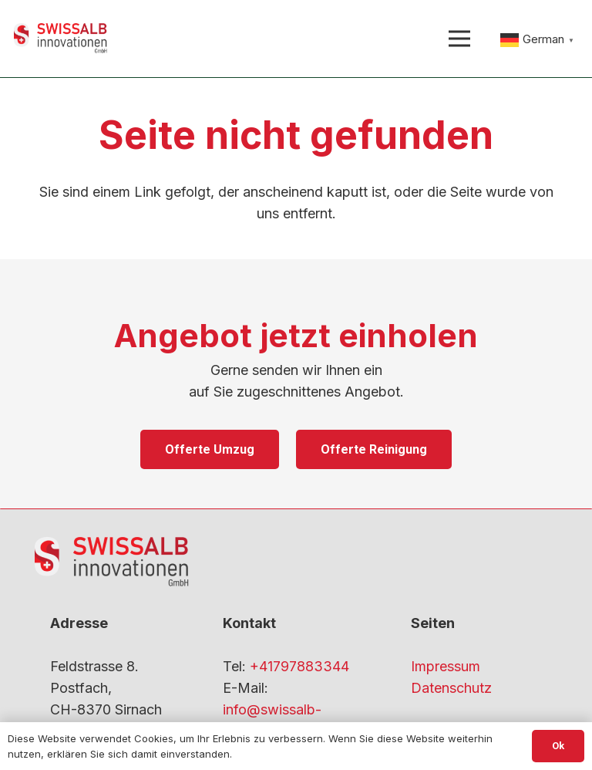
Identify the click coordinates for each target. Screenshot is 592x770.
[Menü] (459, 38)
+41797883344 (299, 666)
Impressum (445, 666)
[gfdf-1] (60, 38)
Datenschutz (451, 688)
